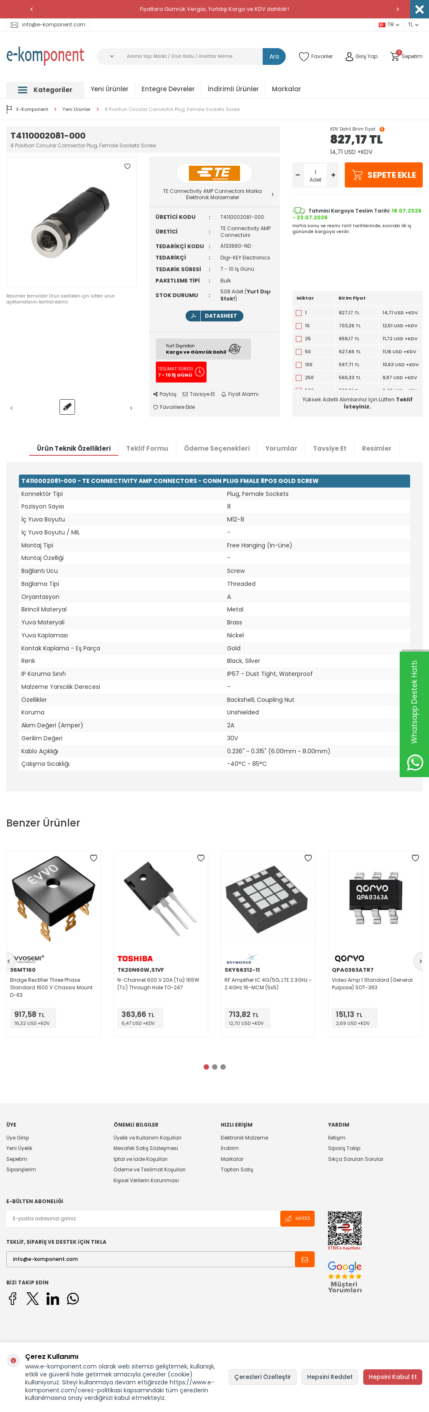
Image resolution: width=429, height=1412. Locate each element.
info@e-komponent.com (48, 24)
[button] (31, 9)
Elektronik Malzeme (244, 1138)
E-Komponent (27, 109)
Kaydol (297, 1218)
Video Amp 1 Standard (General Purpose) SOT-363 (372, 983)
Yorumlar (281, 448)
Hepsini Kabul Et (393, 1377)
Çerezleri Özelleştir (262, 1377)
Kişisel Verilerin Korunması (146, 1180)
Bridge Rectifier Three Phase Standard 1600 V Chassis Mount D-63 (51, 987)
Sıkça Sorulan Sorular (355, 1159)
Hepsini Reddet (330, 1377)
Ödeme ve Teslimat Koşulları (150, 1169)
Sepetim (16, 1159)
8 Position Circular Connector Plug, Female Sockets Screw (172, 109)
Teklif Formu (147, 448)
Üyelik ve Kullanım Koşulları (147, 1138)
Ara (274, 56)
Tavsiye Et (199, 394)
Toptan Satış (237, 1169)
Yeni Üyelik (19, 1148)
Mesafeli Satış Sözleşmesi (146, 1148)
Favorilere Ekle (174, 407)
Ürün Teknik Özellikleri (74, 448)
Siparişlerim (21, 1169)
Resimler (377, 448)
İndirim (230, 1148)
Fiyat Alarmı (239, 394)
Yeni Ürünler (109, 89)
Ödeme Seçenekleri (217, 448)
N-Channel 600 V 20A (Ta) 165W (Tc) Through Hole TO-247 (158, 983)
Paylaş (164, 394)
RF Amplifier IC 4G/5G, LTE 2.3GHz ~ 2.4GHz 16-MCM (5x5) (268, 983)
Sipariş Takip (344, 1148)
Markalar (286, 89)
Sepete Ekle (383, 175)
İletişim (337, 1138)
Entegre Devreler (168, 89)
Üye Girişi (17, 1138)
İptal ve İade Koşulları (141, 1159)
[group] (71, 222)
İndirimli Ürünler (233, 89)
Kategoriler (45, 89)
